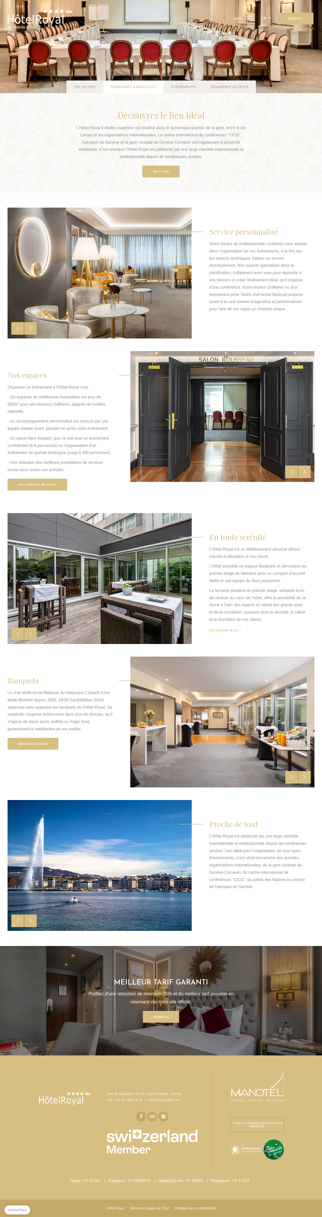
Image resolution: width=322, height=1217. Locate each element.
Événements (183, 87)
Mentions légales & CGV (150, 1208)
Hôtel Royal (115, 1208)
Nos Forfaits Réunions (37, 484)
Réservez (295, 18)
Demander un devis (229, 87)
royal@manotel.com (164, 1100)
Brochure (161, 171)
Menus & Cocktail (33, 744)
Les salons (85, 87)
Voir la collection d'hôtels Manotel (257, 1125)
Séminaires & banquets (133, 87)
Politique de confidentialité (195, 1208)
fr (264, 18)
